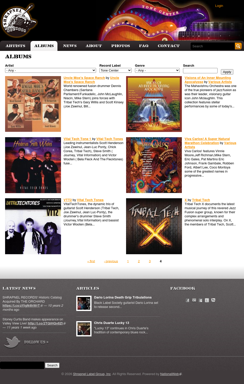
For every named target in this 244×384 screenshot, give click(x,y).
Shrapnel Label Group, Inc (92, 374)
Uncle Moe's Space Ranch (84, 78)
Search (188, 65)
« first (91, 261)
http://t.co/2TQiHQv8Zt (47, 323)
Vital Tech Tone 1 (78, 139)
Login (219, 6)
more (26, 343)
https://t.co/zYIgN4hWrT (23, 305)
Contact (169, 46)
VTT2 (68, 200)
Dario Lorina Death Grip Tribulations (123, 297)
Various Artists (220, 82)
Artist (9, 65)
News (70, 46)
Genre (140, 65)
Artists (15, 46)
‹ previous (111, 261)
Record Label (110, 65)
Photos (120, 46)
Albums (44, 46)
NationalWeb (171, 374)
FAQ (143, 46)
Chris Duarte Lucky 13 (111, 323)
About (94, 46)
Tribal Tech (201, 200)
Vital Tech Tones (109, 139)
